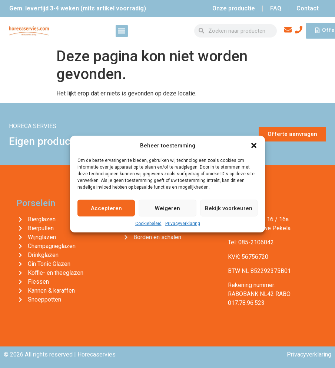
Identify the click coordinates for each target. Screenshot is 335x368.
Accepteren (106, 208)
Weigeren (167, 208)
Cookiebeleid (148, 223)
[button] (254, 145)
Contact (307, 8)
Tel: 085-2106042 (251, 242)
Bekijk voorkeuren (228, 208)
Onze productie (233, 8)
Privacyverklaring (182, 223)
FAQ (275, 8)
